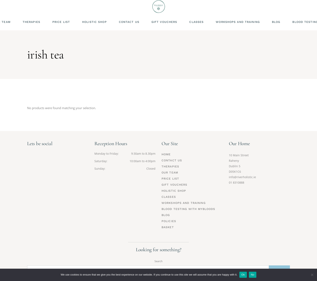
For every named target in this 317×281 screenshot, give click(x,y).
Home (166, 154)
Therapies (170, 166)
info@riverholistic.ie (242, 177)
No (252, 274)
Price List (170, 178)
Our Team (170, 172)
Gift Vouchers (174, 184)
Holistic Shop (174, 190)
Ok (243, 274)
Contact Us (172, 160)
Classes (169, 196)
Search (158, 261)
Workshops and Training (184, 202)
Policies (169, 221)
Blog (166, 215)
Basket (168, 227)
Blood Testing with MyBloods (188, 209)
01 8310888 (236, 182)
